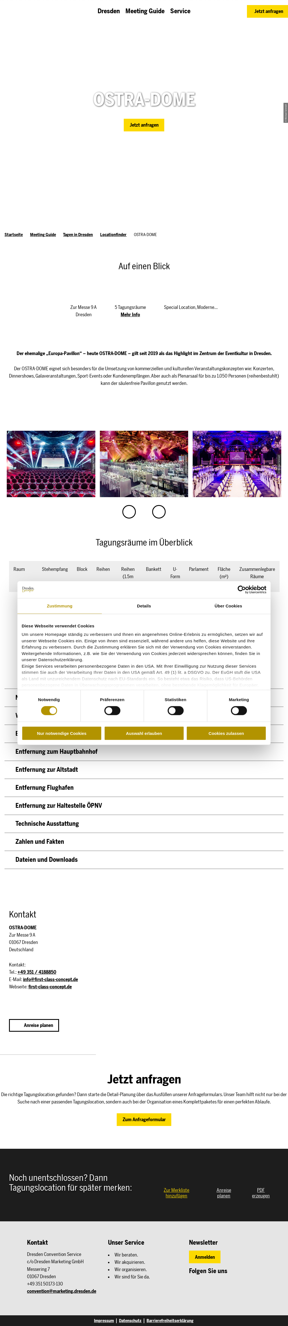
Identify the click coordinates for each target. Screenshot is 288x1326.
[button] (267, 11)
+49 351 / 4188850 (36, 972)
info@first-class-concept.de (50, 979)
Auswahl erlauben (144, 733)
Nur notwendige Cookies (62, 733)
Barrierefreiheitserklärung (170, 1320)
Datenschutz (130, 1320)
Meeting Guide (43, 234)
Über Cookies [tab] (228, 605)
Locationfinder (113, 234)
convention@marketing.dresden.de (61, 1291)
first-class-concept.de (50, 987)
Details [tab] (144, 605)
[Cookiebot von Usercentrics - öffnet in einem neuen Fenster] (241, 589)
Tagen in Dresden (78, 234)
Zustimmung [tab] (60, 605)
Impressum (104, 1320)
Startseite (13, 234)
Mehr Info (130, 314)
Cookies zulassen (226, 733)
